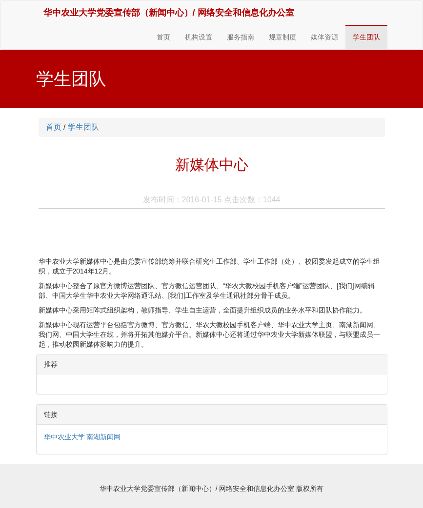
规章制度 (282, 37)
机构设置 (198, 37)
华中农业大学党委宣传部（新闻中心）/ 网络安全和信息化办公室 (168, 13)
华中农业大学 (64, 437)
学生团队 (366, 37)
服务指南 (240, 37)
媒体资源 (324, 37)
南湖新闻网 (103, 437)
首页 (163, 37)
